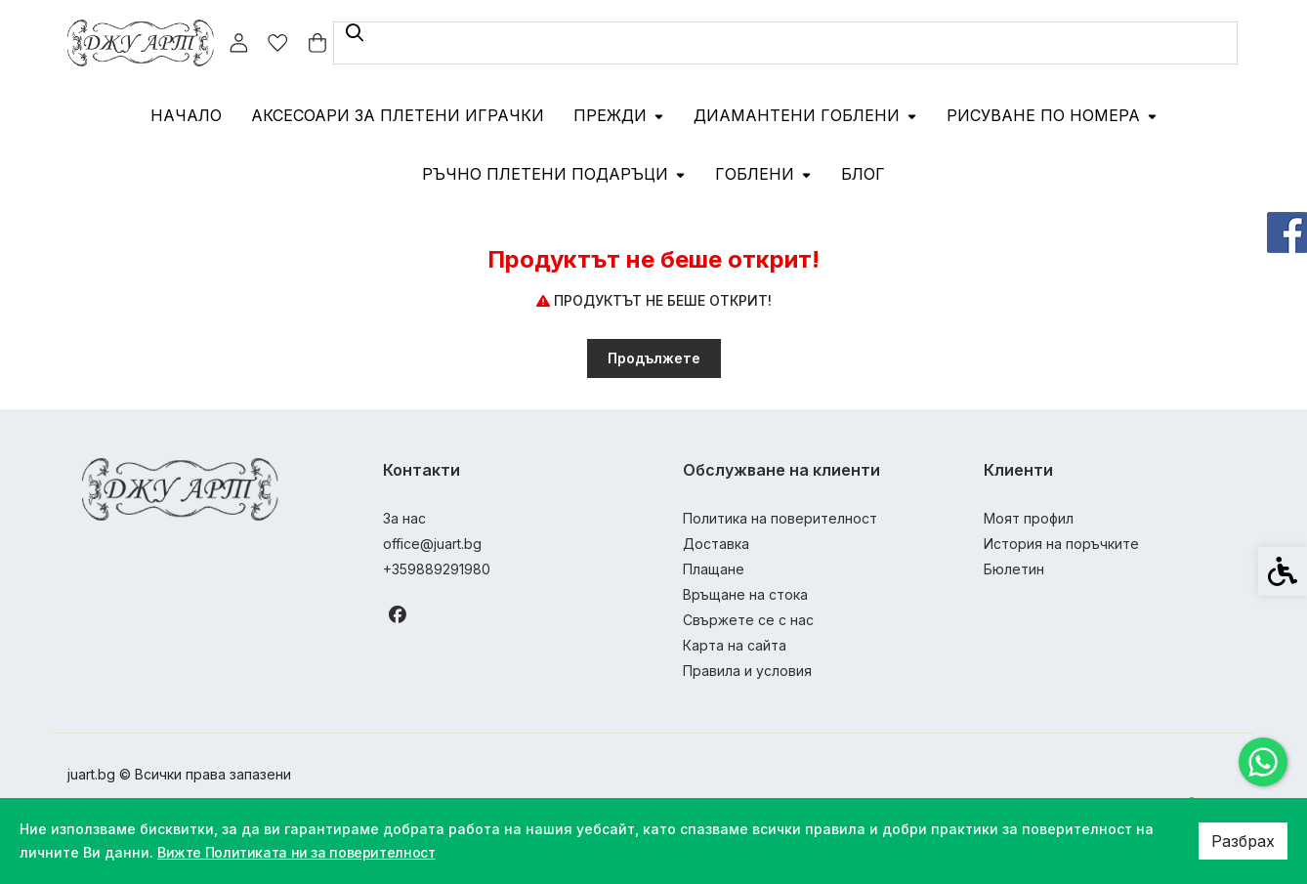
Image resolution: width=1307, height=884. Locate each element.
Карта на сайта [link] (734, 645)
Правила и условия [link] (747, 670)
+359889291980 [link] (436, 569)
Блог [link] (863, 174)
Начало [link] (186, 115)
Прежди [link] (618, 115)
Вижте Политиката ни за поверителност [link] (302, 852)
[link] (1263, 761)
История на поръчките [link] (1061, 543)
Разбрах (1243, 841)
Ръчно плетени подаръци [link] (554, 174)
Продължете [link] (654, 358)
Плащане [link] (713, 569)
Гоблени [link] (763, 174)
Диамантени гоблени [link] (805, 115)
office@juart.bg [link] (432, 543)
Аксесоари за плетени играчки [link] (397, 115)
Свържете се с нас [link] (748, 619)
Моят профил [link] (1029, 518)
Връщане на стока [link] (745, 594)
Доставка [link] (716, 543)
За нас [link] (404, 518)
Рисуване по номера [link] (1052, 115)
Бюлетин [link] (1014, 569)
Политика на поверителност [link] (780, 518)
